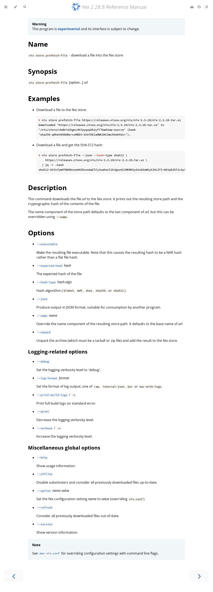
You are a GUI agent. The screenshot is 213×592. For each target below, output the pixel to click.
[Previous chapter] (13, 576)
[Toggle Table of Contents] (6, 7)
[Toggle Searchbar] (24, 7)
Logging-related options (57, 351)
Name (38, 44)
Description (47, 187)
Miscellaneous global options (64, 447)
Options (41, 232)
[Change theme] (15, 7)
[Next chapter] (199, 576)
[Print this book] (192, 7)
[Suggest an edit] (206, 7)
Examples (44, 98)
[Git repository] (199, 7)
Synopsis (42, 71)
